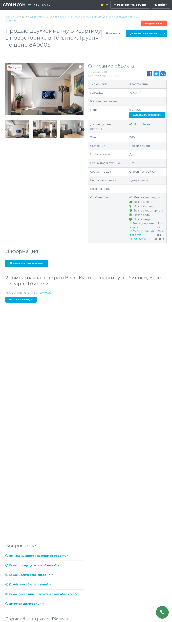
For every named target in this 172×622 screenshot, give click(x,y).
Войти (161, 4)
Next (82, 130)
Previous (7, 130)
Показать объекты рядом (21, 300)
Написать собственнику (27, 263)
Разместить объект (130, 4)
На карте (113, 33)
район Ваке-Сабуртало (38, 292)
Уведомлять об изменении (147, 115)
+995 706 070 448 (127, 257)
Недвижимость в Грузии (42, 16)
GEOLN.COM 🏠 (15, 16)
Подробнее (139, 124)
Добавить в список (144, 33)
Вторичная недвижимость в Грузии (81, 16)
